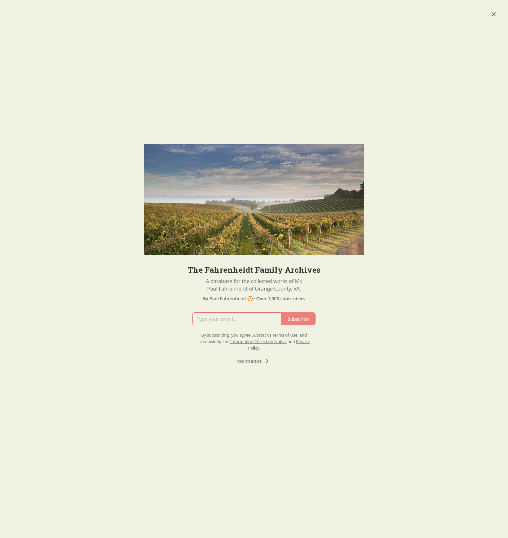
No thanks (254, 361)
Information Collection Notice (258, 341)
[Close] (493, 14)
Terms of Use (284, 335)
